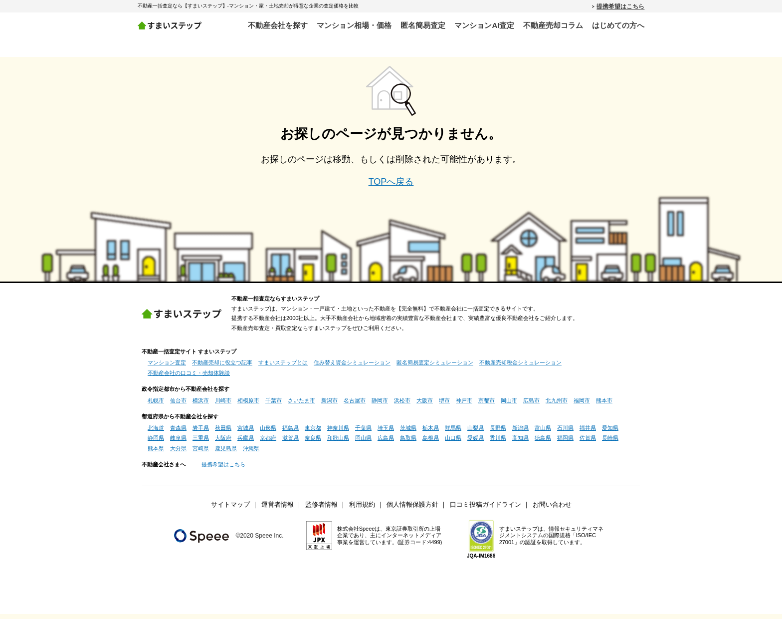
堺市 (444, 406)
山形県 (268, 433)
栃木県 (430, 433)
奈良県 (313, 443)
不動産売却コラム (553, 25)
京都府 (268, 443)
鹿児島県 (226, 454)
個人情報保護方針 (412, 510)
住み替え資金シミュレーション (352, 368)
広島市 (531, 406)
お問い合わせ (552, 510)
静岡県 (156, 443)
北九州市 (557, 406)
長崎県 (610, 443)
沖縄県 (251, 454)
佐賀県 (588, 443)
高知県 (520, 443)
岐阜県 (178, 443)
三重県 (201, 443)
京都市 (486, 406)
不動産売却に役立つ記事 (222, 368)
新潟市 (329, 406)
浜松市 (402, 406)
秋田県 (223, 433)
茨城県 (408, 433)
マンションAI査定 (484, 25)
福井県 (588, 433)
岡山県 (363, 443)
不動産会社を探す (278, 25)
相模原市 (248, 406)
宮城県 (245, 433)
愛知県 (610, 433)
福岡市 (582, 406)
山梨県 (475, 433)
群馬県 (453, 433)
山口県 (453, 443)
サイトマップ (230, 510)
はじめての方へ (618, 25)
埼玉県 (386, 433)
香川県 (498, 443)
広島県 (386, 443)
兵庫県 (245, 443)
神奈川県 (338, 433)
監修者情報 (321, 510)
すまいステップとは (283, 368)
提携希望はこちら (620, 5)
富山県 (543, 433)
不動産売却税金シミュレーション (520, 368)
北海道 (156, 433)
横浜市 (201, 406)
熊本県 (156, 454)
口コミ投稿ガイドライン (485, 510)
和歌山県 (338, 443)
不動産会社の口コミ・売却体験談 (189, 378)
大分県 (178, 454)
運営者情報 (277, 510)
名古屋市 (355, 406)
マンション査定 (167, 368)
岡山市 (509, 406)
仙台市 (178, 406)
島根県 (430, 443)
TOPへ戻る (391, 187)
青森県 (178, 433)
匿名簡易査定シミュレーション (434, 368)
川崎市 (223, 406)
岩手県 (201, 433)
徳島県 (543, 443)
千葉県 (363, 433)
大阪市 (424, 406)
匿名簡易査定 (422, 25)
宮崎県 (201, 454)
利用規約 (362, 510)
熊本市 (604, 406)
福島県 (290, 433)
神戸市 (464, 406)
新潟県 (520, 433)
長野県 (498, 433)
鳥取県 (408, 443)
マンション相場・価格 (354, 25)
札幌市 (156, 406)
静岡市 (380, 406)
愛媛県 (475, 443)
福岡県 (565, 443)
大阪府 (223, 443)
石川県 (565, 433)
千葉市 (273, 406)
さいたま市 (301, 406)
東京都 (313, 433)
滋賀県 (290, 443)
